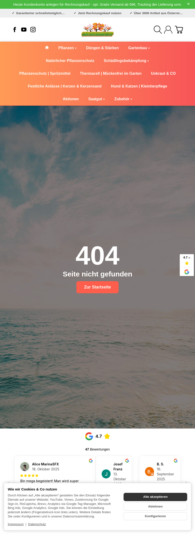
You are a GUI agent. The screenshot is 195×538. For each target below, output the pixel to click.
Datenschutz (37, 524)
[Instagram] (33, 29)
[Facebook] (14, 29)
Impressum (16, 524)
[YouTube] (24, 29)
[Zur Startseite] (97, 29)
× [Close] (188, 4)
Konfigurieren (155, 516)
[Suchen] (158, 29)
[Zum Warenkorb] (178, 29)
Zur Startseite (97, 287)
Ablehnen (155, 506)
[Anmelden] (168, 29)
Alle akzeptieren (155, 497)
